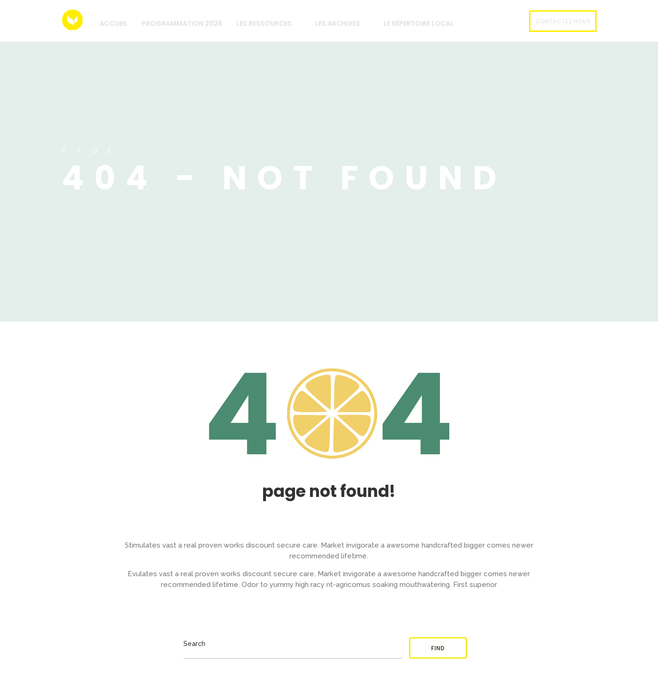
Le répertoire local (419, 23)
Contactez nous (562, 21)
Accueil (113, 23)
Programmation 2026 (182, 23)
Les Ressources (264, 23)
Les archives (337, 23)
